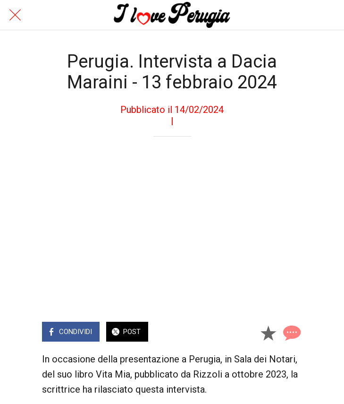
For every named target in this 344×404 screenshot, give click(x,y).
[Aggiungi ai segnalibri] (268, 332)
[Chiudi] (15, 15)
